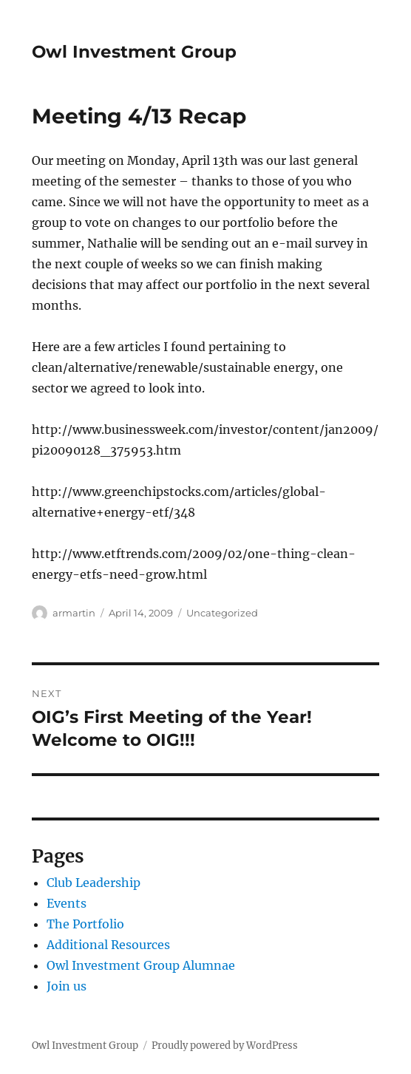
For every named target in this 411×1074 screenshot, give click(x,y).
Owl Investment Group (134, 51)
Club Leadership (93, 882)
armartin (73, 613)
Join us (66, 986)
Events (66, 903)
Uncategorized (222, 613)
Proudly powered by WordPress (225, 1045)
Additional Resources (108, 944)
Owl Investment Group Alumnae (141, 965)
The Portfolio (85, 924)
